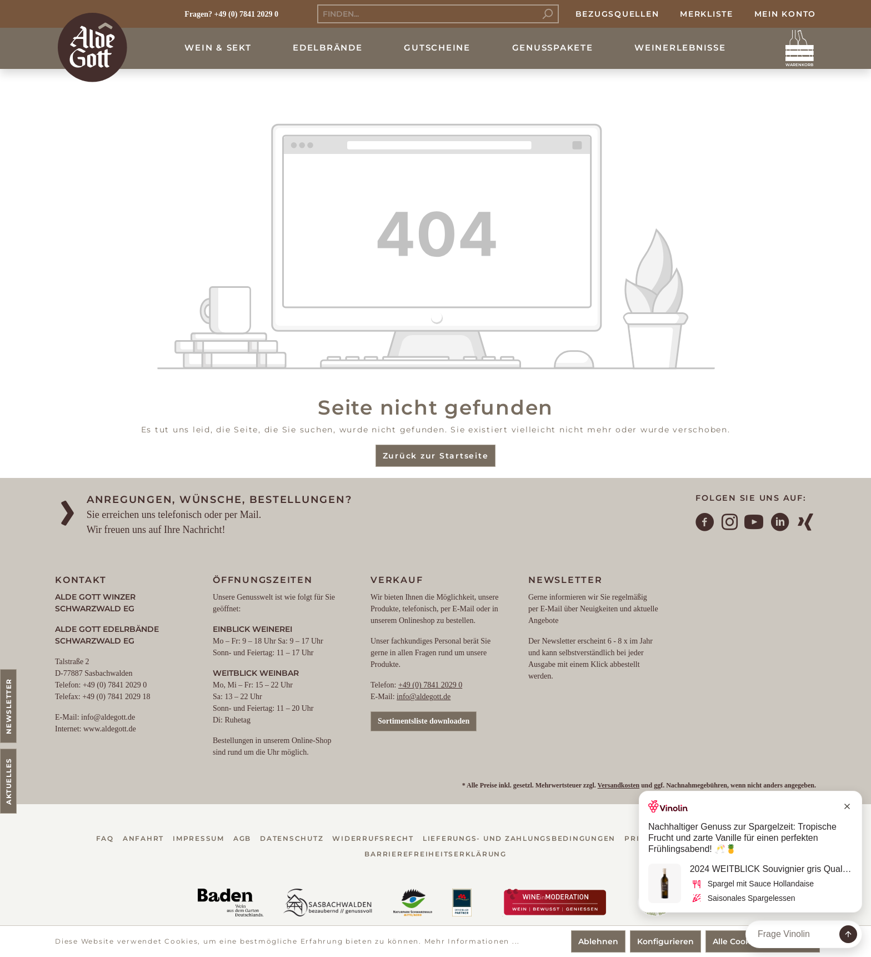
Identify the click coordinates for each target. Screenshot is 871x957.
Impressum (198, 838)
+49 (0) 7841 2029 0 (430, 685)
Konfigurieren (665, 941)
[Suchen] (548, 13)
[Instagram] (730, 523)
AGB (242, 838)
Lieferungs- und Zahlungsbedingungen (519, 838)
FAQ (105, 838)
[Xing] (806, 523)
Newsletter (8, 706)
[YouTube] (754, 523)
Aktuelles (8, 781)
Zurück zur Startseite (436, 456)
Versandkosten (619, 785)
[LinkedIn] (780, 523)
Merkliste (706, 14)
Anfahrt (143, 838)
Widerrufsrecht (373, 838)
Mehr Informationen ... (472, 941)
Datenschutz (291, 838)
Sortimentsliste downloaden (423, 721)
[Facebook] (705, 523)
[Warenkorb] (800, 48)
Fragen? (198, 14)
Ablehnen (598, 941)
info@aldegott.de (423, 696)
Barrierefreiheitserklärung (435, 854)
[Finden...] (427, 13)
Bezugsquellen (617, 14)
